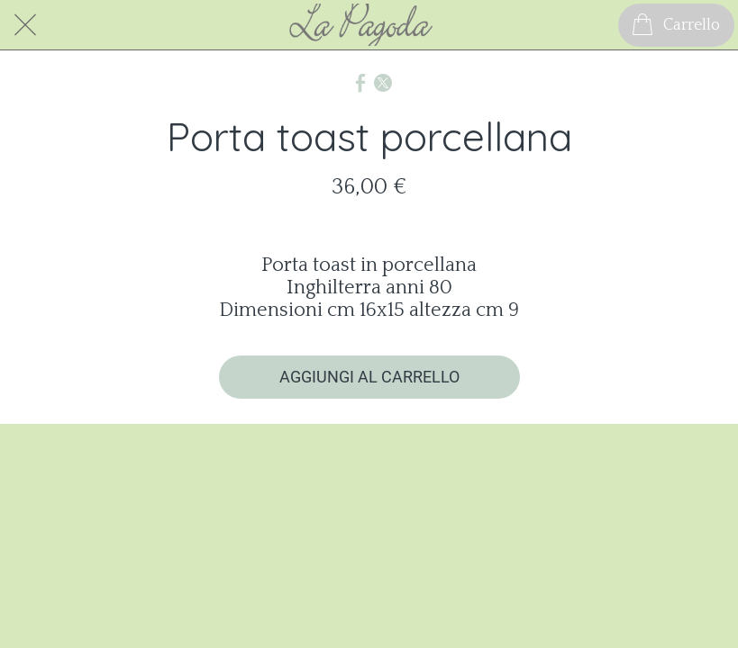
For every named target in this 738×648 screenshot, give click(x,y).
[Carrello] (676, 25)
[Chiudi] (25, 25)
